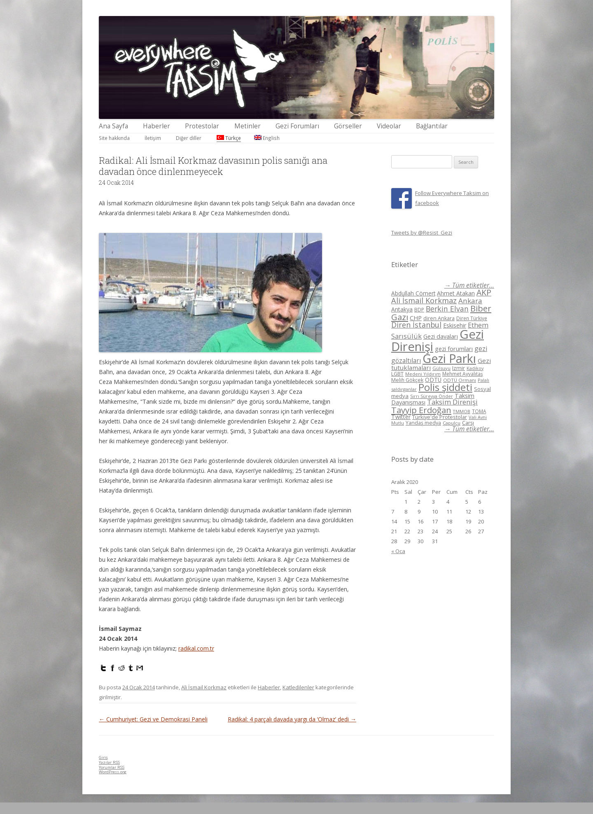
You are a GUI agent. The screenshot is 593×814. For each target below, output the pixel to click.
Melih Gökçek (407, 380)
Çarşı (468, 422)
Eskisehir (454, 325)
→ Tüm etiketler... (469, 285)
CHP (416, 318)
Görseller (348, 126)
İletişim (153, 138)
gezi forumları (454, 349)
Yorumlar (111, 767)
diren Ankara (439, 318)
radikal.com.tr (196, 648)
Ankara (470, 300)
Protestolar (202, 126)
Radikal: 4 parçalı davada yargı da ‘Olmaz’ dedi (292, 719)
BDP (419, 309)
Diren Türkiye (471, 318)
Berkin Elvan (447, 309)
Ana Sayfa (113, 126)
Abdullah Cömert (413, 293)
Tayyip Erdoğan (421, 410)
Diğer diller (188, 138)
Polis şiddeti (445, 387)
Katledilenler (298, 687)
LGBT (397, 373)
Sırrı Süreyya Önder (431, 396)
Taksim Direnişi (452, 402)
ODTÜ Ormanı (459, 380)
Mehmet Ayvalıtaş (462, 373)
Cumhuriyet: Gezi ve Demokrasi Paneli (153, 719)
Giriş (103, 757)
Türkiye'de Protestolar (439, 417)
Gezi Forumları (297, 126)
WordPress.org (112, 771)
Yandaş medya (423, 422)
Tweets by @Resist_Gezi (421, 232)
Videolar (389, 126)
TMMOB (461, 411)
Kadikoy (475, 368)
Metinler (247, 126)
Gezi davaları (440, 336)
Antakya (402, 309)
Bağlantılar (432, 126)
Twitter (401, 417)
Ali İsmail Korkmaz (203, 687)
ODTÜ (433, 380)
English (267, 138)
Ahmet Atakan (456, 293)
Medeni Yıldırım (423, 374)
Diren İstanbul (416, 325)
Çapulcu (451, 423)
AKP (483, 292)
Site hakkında (114, 138)
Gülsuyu (441, 368)
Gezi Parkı (449, 358)
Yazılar (109, 762)
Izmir (458, 368)
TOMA (479, 411)
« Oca (398, 551)
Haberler (156, 126)
